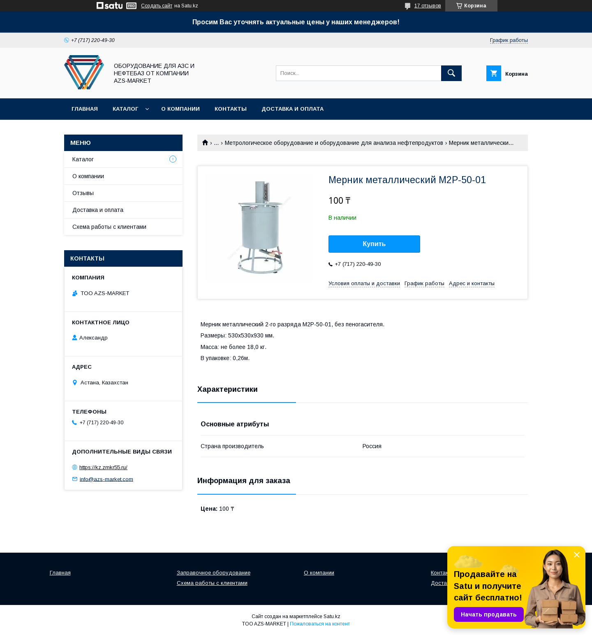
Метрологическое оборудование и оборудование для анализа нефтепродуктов (334, 143)
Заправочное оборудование (213, 573)
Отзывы (83, 193)
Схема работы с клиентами (109, 226)
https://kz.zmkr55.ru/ (103, 467)
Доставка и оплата (292, 109)
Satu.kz (332, 616)
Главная (85, 109)
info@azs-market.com (106, 479)
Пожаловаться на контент (320, 624)
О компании (180, 109)
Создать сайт (156, 6)
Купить (374, 243)
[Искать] (451, 73)
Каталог (125, 109)
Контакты (231, 109)
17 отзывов (427, 6)
